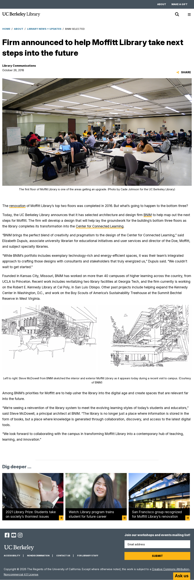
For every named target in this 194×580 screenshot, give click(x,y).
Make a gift (179, 4)
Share (184, 72)
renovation (17, 206)
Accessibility (12, 555)
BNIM (148, 215)
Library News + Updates (44, 28)
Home (6, 28)
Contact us (63, 555)
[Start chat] (181, 576)
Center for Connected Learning (100, 226)
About (161, 4)
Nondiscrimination (38, 555)
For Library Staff (87, 555)
